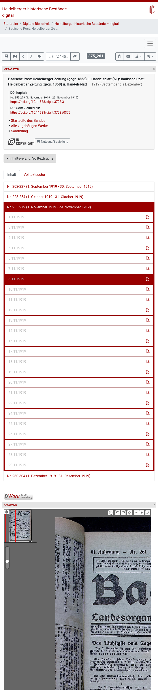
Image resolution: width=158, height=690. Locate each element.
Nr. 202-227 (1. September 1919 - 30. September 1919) (50, 186)
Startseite (11, 24)
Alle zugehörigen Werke (29, 126)
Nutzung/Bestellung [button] (52, 141)
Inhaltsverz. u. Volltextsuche (29, 158)
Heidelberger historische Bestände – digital (87, 24)
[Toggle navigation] (150, 43)
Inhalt (11, 175)
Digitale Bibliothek (36, 24)
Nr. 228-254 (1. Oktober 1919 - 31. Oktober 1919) (45, 197)
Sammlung (19, 131)
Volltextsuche (34, 175)
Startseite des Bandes (28, 120)
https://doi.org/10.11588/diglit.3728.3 (37, 102)
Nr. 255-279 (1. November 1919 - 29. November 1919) (49, 207)
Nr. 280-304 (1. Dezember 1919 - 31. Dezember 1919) (48, 476)
